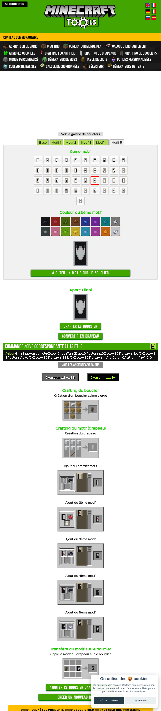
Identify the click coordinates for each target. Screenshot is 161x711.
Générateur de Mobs (59, 59)
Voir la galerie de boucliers (80, 87)
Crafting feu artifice (57, 52)
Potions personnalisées (131, 59)
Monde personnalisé (20, 59)
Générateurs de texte (125, 66)
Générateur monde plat (83, 46)
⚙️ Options (140, 700)
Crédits (86, 691)
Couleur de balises (19, 66)
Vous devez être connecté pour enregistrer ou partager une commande (80, 664)
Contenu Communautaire (20, 37)
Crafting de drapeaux (97, 53)
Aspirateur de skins (20, 46)
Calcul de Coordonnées (59, 66)
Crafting (50, 46)
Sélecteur (93, 66)
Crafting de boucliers (138, 53)
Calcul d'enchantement (126, 46)
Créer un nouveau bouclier (81, 650)
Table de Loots (94, 59)
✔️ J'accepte (109, 700)
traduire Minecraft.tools (88, 699)
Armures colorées (19, 53)
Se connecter (14, 4)
